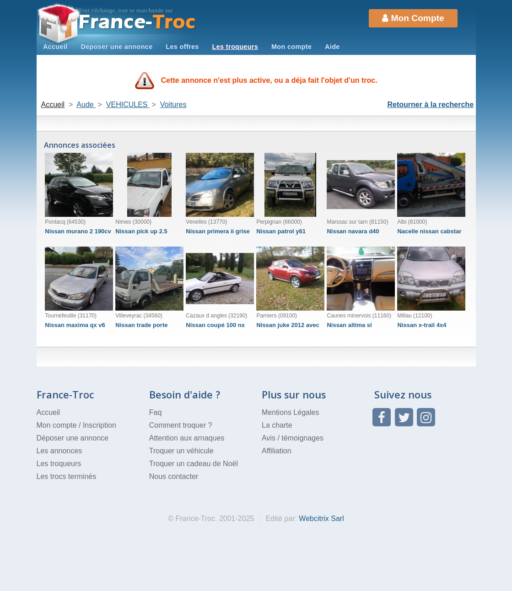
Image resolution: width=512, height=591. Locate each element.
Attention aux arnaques (187, 438)
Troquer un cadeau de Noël (193, 463)
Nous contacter (174, 476)
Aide (332, 46)
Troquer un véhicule (181, 451)
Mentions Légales (290, 412)
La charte (277, 425)
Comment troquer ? (180, 425)
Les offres (182, 46)
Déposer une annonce (72, 438)
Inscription (99, 425)
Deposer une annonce (116, 46)
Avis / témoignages (292, 438)
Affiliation (276, 451)
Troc (137, 22)
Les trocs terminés (67, 476)
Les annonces (59, 451)
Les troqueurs (235, 46)
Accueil (55, 46)
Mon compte (291, 46)
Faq (155, 412)
